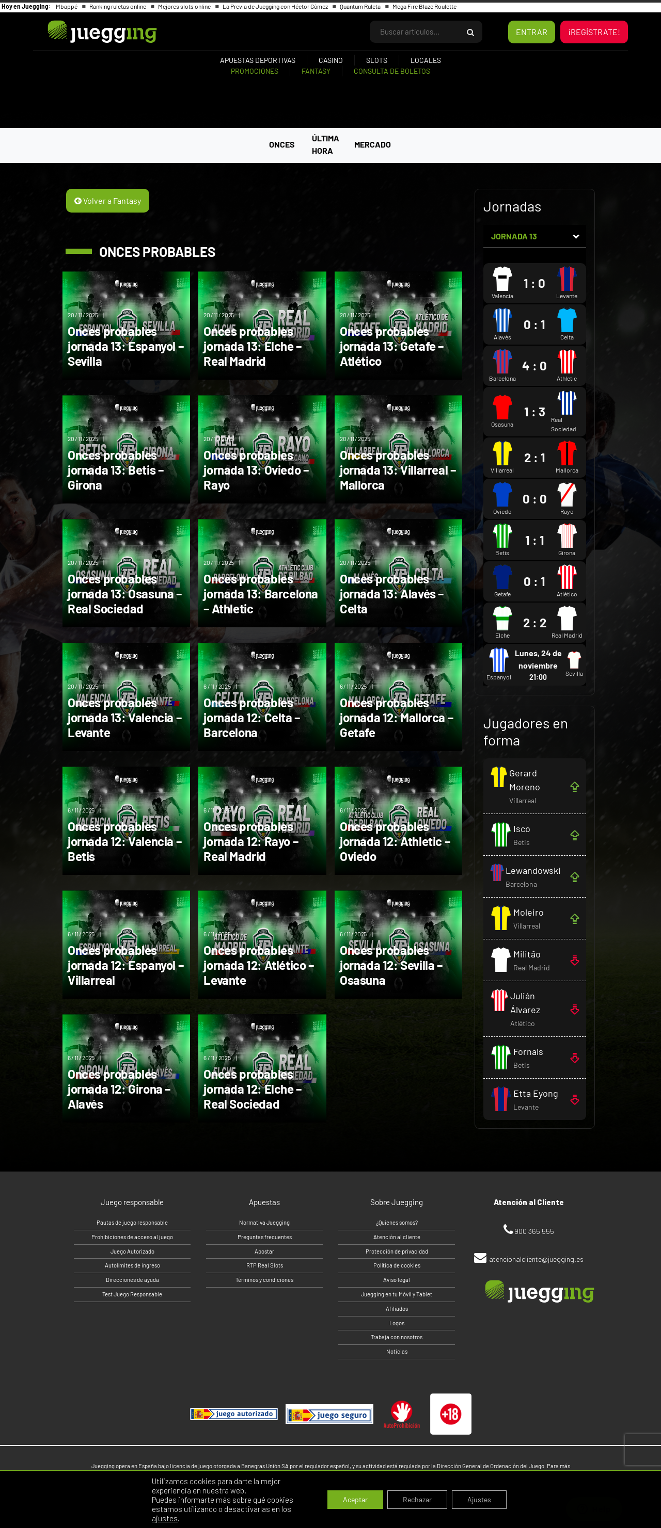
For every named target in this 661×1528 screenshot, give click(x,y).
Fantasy (316, 71)
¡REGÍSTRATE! (594, 32)
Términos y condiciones (264, 1279)
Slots (376, 60)
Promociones (254, 71)
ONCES (282, 144)
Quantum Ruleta (361, 6)
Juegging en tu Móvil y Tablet (396, 1294)
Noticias (396, 1351)
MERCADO (372, 144)
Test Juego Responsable (132, 1294)
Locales (426, 60)
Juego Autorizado (132, 1251)
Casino (331, 60)
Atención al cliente (396, 1236)
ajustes (165, 1518)
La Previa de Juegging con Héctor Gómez (276, 6)
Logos (396, 1323)
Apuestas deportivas (257, 60)
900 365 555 (534, 1231)
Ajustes (479, 1499)
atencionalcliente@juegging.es (536, 1259)
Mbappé (67, 6)
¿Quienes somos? (397, 1222)
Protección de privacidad (397, 1251)
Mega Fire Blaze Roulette (424, 6)
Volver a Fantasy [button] (107, 200)
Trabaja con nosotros (396, 1337)
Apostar (264, 1251)
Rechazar (417, 1499)
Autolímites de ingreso (132, 1265)
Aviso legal (396, 1279)
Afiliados (397, 1308)
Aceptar (355, 1499)
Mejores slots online (185, 6)
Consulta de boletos (392, 71)
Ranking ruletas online (118, 6)
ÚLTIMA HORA (325, 144)
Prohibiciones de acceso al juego (132, 1236)
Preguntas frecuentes (265, 1236)
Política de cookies (396, 1265)
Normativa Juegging (264, 1222)
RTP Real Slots (264, 1265)
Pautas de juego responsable (132, 1222)
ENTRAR (531, 32)
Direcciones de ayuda (132, 1279)
